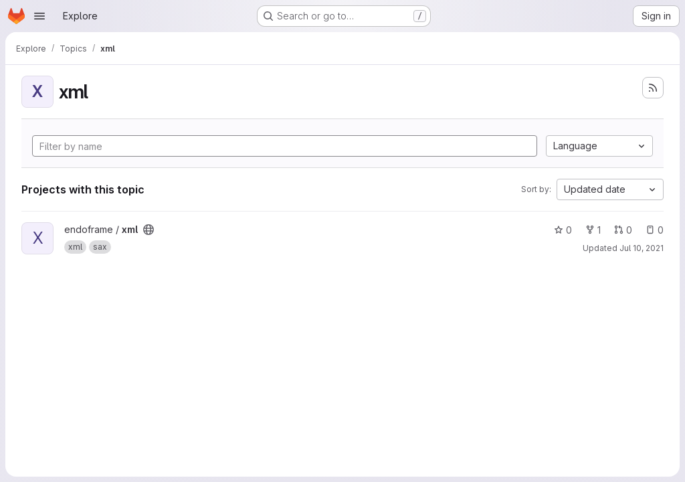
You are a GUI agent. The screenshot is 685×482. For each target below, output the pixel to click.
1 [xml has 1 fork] (593, 230)
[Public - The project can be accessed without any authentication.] (148, 229)
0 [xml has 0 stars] (563, 230)
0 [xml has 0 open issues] (655, 230)
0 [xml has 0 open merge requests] (623, 230)
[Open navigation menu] (39, 16)
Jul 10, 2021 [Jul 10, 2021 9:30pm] (641, 248)
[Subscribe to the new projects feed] (653, 87)
